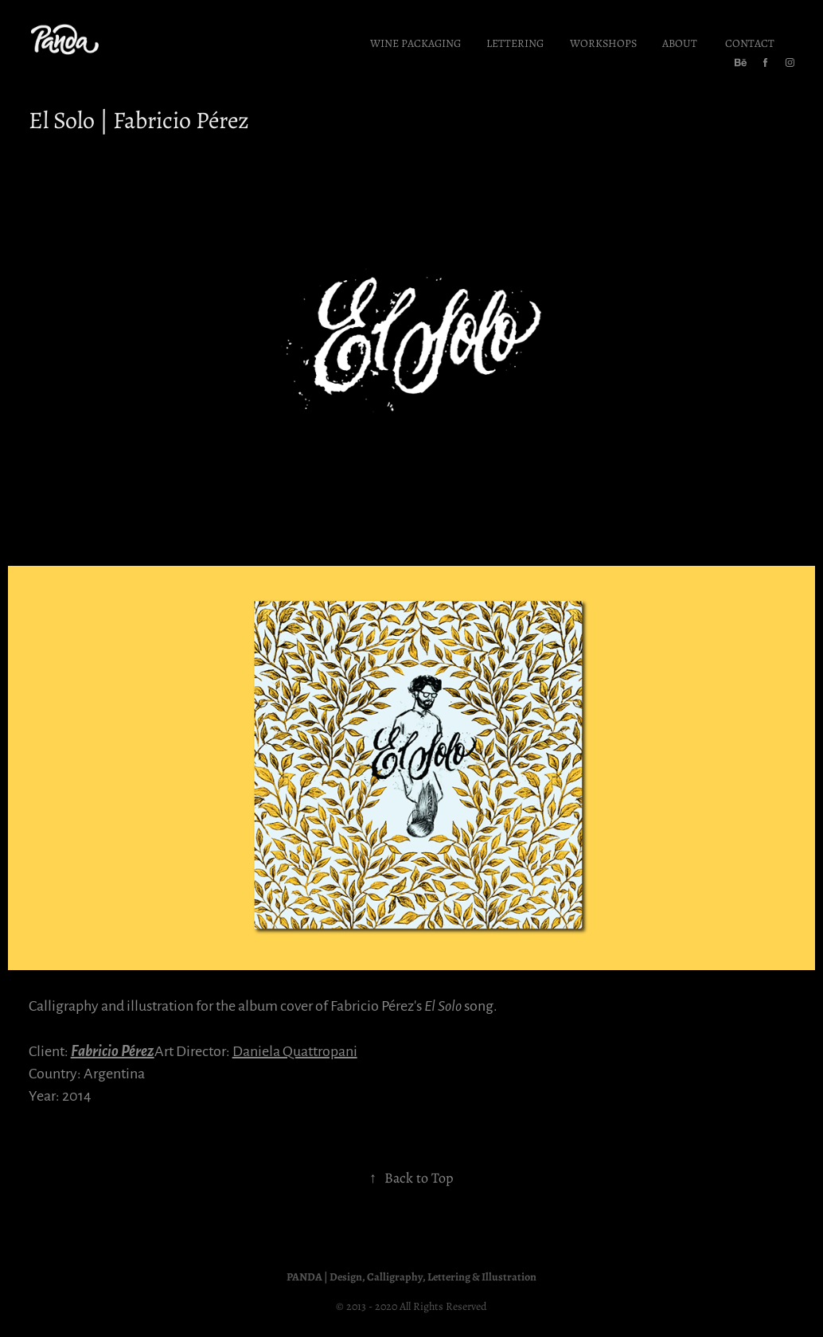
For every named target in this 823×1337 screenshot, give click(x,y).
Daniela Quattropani (294, 1050)
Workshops (603, 42)
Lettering (515, 42)
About (679, 42)
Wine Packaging (415, 42)
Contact (749, 42)
